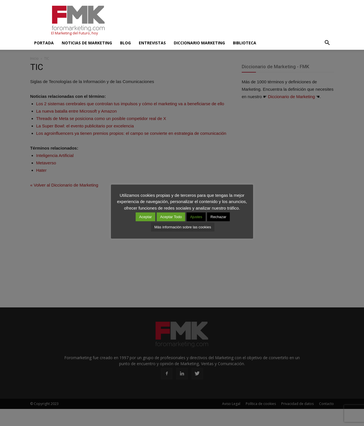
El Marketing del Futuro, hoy (74, 33)
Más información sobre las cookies (182, 227)
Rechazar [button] (218, 217)
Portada (44, 43)
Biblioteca (244, 43)
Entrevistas (152, 43)
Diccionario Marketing (199, 43)
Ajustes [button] (196, 217)
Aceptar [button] (145, 217)
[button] (327, 43)
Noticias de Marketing (87, 43)
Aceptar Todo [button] (171, 217)
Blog (125, 43)
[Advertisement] (230, 21)
